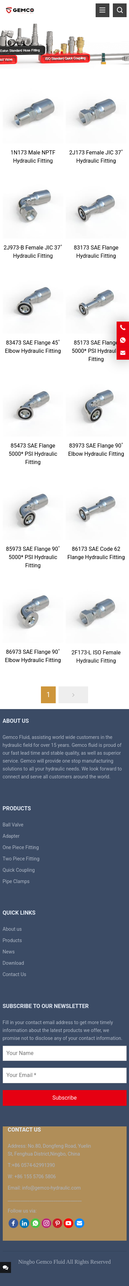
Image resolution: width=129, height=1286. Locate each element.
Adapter (11, 836)
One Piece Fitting (21, 847)
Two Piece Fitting (21, 858)
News (9, 951)
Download (13, 963)
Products (12, 940)
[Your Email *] (65, 1075)
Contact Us (14, 974)
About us (12, 929)
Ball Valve (13, 824)
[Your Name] (65, 1053)
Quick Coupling (19, 870)
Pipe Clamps (16, 881)
